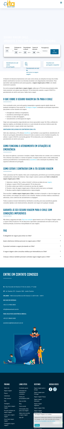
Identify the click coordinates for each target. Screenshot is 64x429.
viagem (49, 182)
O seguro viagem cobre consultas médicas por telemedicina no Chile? (32, 251)
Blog (20, 403)
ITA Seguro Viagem (31, 107)
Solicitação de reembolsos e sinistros (22, 392)
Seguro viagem (8, 390)
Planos (6, 393)
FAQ (5, 401)
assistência (33, 159)
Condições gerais (23, 388)
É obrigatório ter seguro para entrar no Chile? (32, 236)
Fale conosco (7, 398)
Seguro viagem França (40, 396)
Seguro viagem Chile (39, 408)
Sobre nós (6, 388)
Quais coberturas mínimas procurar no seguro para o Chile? (32, 241)
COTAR (54, 51)
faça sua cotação (27, 219)
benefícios (27, 133)
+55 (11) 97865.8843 (9, 305)
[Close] (37, 425)
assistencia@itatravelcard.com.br (13, 323)
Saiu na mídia (22, 401)
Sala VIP (21, 417)
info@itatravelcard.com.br (11, 309)
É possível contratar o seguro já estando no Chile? (32, 246)
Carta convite (22, 406)
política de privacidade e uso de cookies (45, 421)
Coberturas (7, 396)
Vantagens (7, 403)
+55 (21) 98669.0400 (9, 318)
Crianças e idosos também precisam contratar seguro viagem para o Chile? (32, 257)
